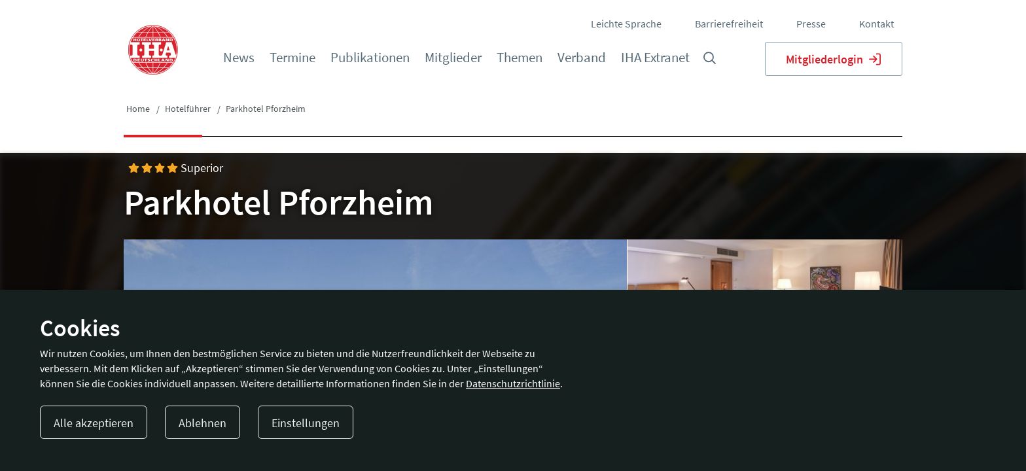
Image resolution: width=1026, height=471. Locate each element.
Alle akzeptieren (93, 422)
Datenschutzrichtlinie (513, 383)
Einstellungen (306, 422)
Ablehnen (202, 422)
